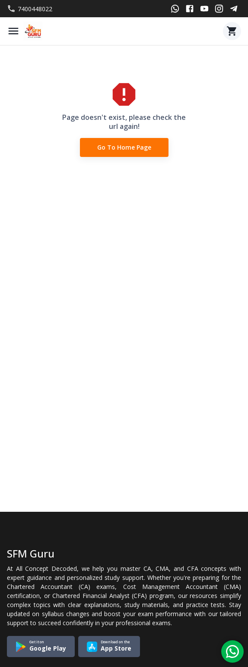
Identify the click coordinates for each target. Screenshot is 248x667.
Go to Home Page (124, 147)
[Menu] (13, 31)
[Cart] (232, 31)
